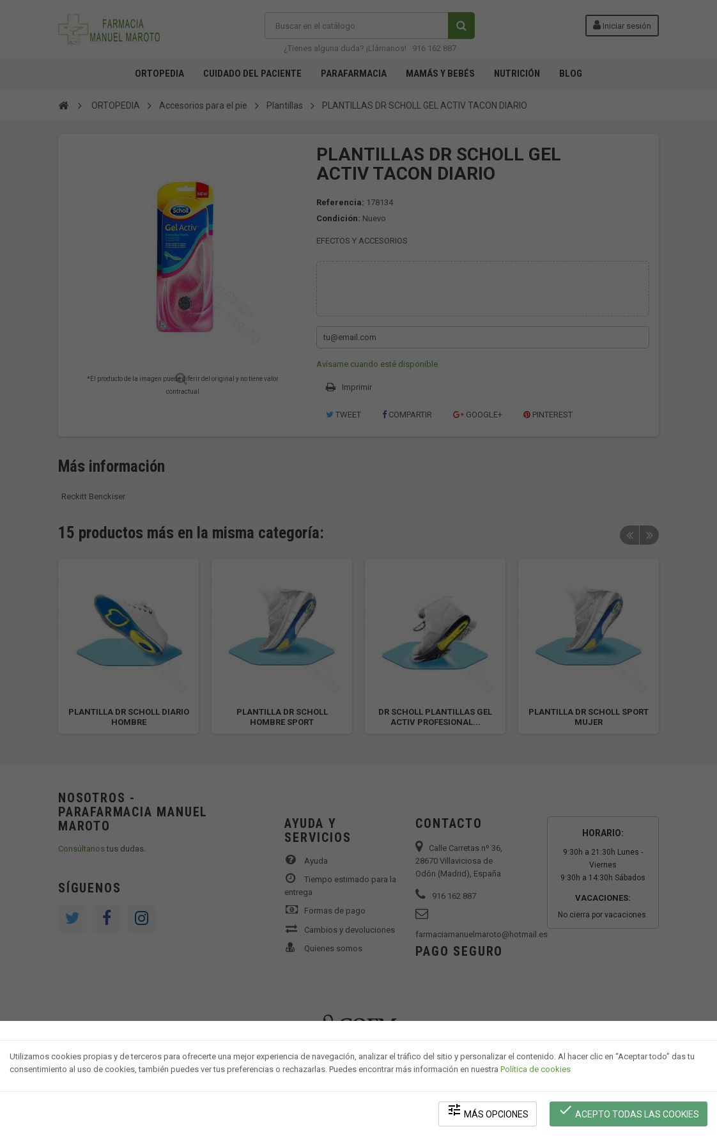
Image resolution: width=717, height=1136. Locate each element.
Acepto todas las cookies (628, 1110)
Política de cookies (535, 1069)
